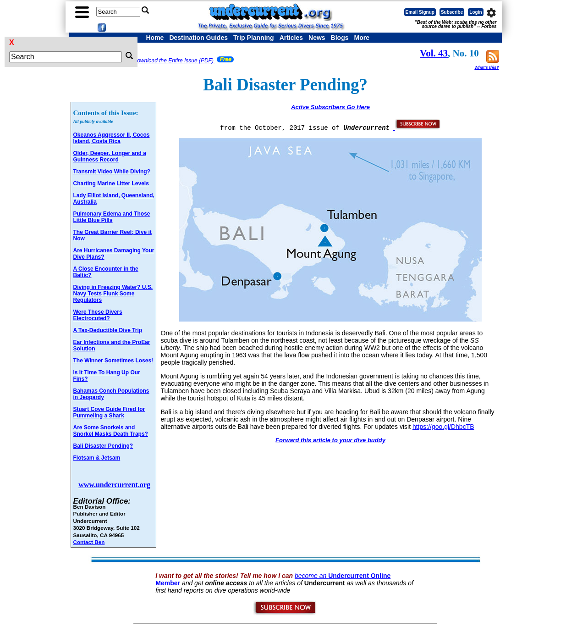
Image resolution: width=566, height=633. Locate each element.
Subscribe (452, 12)
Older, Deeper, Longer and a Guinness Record (109, 156)
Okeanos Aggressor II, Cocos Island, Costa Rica (111, 138)
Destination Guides (198, 37)
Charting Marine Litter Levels (111, 183)
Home (155, 37)
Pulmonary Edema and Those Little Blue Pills (111, 217)
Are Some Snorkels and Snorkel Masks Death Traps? (110, 430)
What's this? (486, 67)
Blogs (340, 37)
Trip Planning (253, 37)
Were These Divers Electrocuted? (97, 315)
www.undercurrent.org (114, 485)
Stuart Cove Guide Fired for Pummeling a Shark (109, 412)
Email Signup (420, 12)
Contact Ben (89, 542)
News (316, 37)
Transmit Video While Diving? (111, 171)
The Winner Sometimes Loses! (113, 360)
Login (475, 12)
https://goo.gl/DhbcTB (443, 426)
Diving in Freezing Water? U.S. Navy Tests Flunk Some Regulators (113, 293)
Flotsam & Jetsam (97, 458)
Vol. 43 (434, 53)
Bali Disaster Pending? (103, 446)
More (361, 37)
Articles (291, 37)
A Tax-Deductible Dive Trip (108, 330)
